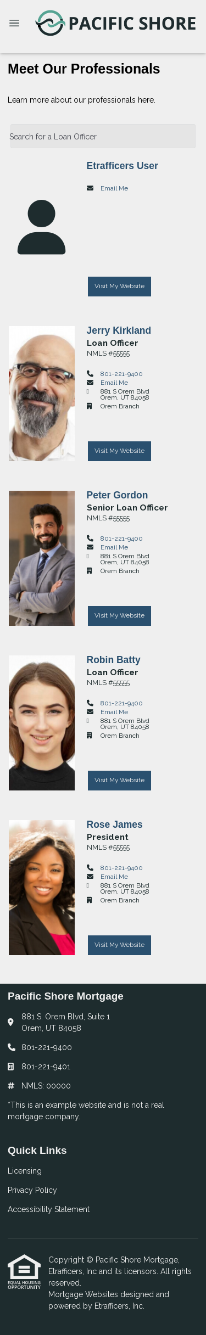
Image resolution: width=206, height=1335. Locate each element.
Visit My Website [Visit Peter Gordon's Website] (119, 615)
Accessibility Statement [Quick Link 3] (49, 1209)
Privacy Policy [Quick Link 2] (32, 1190)
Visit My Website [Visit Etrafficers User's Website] (119, 286)
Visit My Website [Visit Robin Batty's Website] (119, 780)
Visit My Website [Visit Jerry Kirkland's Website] (119, 451)
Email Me (114, 188)
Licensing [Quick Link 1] (25, 1170)
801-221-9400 (122, 374)
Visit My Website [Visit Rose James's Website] (119, 945)
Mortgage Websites (84, 1294)
